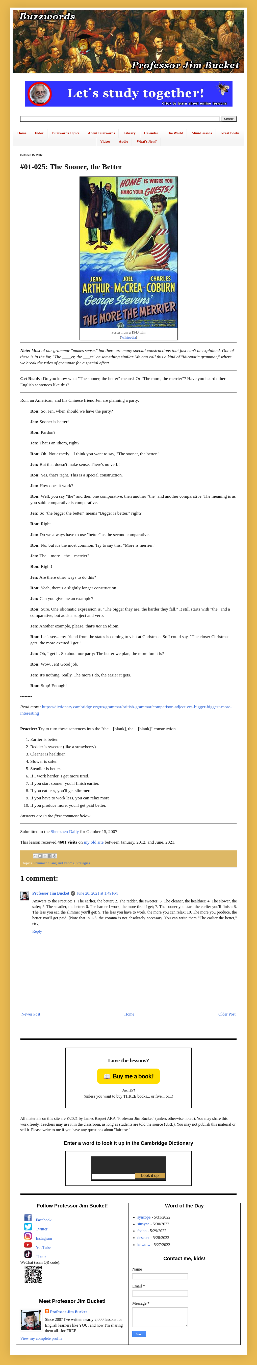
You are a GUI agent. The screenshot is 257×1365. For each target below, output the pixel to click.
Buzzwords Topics (66, 133)
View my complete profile (41, 1338)
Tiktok (41, 1256)
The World (175, 133)
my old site (94, 842)
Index (39, 133)
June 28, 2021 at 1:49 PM (97, 893)
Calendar (151, 133)
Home (22, 133)
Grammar (40, 863)
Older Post (227, 1014)
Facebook (44, 1220)
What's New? (147, 141)
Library (129, 133)
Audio (123, 141)
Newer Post (30, 1014)
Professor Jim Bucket (50, 893)
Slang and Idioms (61, 863)
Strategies (82, 863)
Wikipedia (128, 337)
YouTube (43, 1247)
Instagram (44, 1238)
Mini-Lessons (202, 133)
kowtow (143, 1245)
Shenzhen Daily (65, 831)
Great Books (230, 133)
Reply (37, 931)
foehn (141, 1231)
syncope (143, 1217)
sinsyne (143, 1224)
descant (143, 1237)
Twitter (41, 1229)
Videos (105, 141)
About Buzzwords (101, 133)
